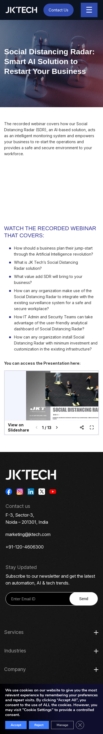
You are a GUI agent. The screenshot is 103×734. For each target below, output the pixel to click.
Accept (16, 725)
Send (83, 599)
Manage (62, 725)
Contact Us (58, 10)
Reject (38, 725)
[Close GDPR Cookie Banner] (80, 725)
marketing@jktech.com (28, 534)
